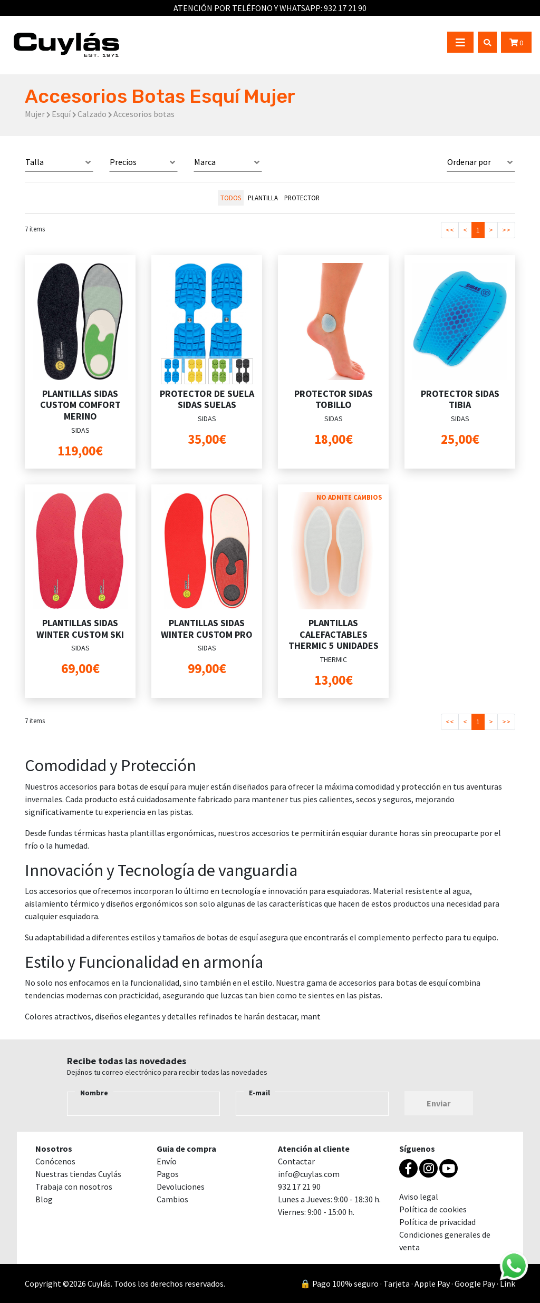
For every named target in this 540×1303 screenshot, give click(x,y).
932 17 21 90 (345, 8)
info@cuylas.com (309, 1174)
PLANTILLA (263, 197)
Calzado (92, 114)
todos (230, 197)
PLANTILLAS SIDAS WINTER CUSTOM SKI (80, 628)
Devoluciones (181, 1186)
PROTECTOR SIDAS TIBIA (460, 399)
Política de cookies (433, 1209)
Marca (205, 162)
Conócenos (55, 1161)
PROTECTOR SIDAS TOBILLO (333, 399)
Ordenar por (469, 162)
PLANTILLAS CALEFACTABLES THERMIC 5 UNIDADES (333, 634)
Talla (34, 162)
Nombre (94, 1092)
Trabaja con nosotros (73, 1186)
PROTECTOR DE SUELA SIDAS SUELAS (207, 399)
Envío (167, 1161)
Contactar (296, 1161)
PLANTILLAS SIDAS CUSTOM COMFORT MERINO (80, 404)
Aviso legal (418, 1196)
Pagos (168, 1174)
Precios (123, 162)
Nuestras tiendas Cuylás (78, 1174)
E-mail (259, 1092)
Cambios (172, 1199)
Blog (44, 1199)
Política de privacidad (437, 1222)
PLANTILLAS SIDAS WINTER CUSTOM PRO (207, 628)
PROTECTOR (302, 197)
